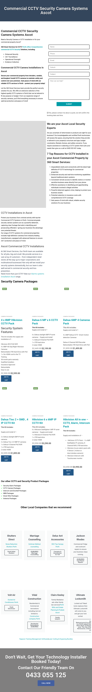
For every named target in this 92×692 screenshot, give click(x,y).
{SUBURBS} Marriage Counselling (34, 553)
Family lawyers (57, 618)
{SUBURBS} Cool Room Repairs (80, 560)
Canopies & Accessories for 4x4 (57, 553)
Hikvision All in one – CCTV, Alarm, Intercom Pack (76, 423)
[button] (6, 378)
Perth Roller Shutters (11, 552)
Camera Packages (6, 316)
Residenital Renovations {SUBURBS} (34, 625)
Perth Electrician (11, 608)
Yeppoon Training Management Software (33, 639)
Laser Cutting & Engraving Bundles (60, 639)
